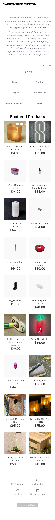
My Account (17, 481)
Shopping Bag (37, 492)
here (44, 27)
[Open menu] (50, 4)
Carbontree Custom (19, 4)
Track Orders (37, 481)
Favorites (17, 492)
